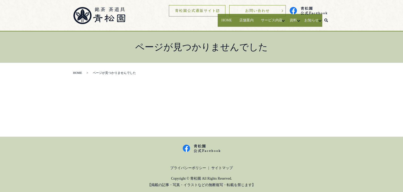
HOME (216, 23)
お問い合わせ (257, 11)
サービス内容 (264, 23)
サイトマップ (222, 168)
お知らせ (309, 23)
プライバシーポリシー (188, 168)
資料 (288, 23)
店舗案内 (237, 23)
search (326, 23)
